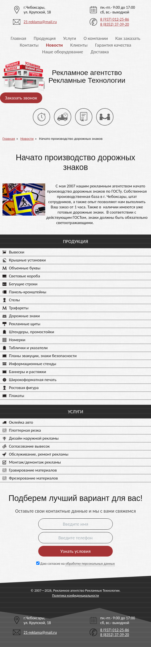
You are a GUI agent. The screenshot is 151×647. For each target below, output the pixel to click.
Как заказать (127, 38)
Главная (18, 38)
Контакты (29, 45)
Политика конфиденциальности (75, 595)
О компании (95, 38)
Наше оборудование (62, 52)
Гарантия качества (113, 45)
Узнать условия (75, 551)
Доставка (100, 52)
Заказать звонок (21, 98)
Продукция (45, 38)
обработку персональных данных (90, 564)
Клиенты (79, 45)
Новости (54, 45)
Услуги (69, 38)
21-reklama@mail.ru (40, 21)
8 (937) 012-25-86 (114, 19)
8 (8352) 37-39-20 (114, 24)
